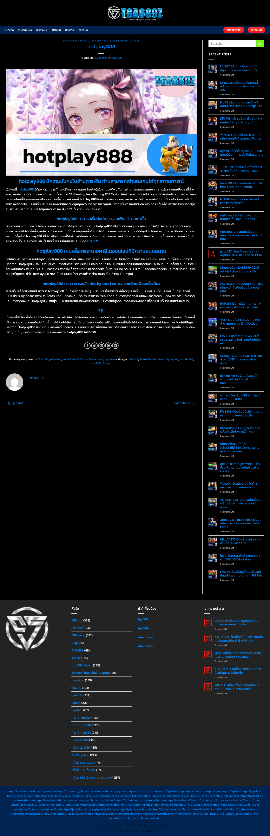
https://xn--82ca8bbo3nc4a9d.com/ (205, 809)
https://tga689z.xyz (68, 791)
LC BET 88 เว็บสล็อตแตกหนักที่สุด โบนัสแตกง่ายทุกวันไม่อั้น (239, 68)
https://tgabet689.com (72, 814)
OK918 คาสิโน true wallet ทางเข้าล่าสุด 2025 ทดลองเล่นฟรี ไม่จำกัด (241, 359)
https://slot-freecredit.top (162, 805)
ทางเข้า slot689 (81, 725)
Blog (74, 642)
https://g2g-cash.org (119, 791)
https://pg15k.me (189, 791)
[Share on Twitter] (94, 345)
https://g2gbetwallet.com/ (135, 809)
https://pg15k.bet (167, 791)
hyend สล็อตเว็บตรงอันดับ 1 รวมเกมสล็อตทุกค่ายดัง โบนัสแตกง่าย (242, 152)
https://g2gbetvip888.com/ (101, 809)
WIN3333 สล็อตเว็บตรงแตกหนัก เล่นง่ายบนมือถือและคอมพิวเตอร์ (241, 136)
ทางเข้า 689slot (81, 717)
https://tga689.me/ (46, 814)
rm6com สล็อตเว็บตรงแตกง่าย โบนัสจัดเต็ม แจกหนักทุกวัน (240, 217)
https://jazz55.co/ (73, 809)
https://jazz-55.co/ (247, 805)
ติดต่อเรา (83, 30)
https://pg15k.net (252, 791)
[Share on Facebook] (87, 345)
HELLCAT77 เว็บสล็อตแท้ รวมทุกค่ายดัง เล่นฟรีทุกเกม (241, 541)
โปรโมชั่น (56, 30)
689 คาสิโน (68, 40)
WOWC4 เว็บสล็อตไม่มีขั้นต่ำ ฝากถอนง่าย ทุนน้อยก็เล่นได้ (240, 485)
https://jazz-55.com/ (24, 809)
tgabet (76, 702)
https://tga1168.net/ (203, 796)
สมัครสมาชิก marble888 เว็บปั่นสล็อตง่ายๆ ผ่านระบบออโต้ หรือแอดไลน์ (240, 523)
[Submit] (260, 43)
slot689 (91, 40)
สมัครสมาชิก (25, 30)
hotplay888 (186, 359)
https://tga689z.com (20, 791)
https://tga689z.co (44, 791)
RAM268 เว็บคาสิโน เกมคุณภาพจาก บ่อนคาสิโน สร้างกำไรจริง (240, 305)
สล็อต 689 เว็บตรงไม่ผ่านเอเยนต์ (92, 777)
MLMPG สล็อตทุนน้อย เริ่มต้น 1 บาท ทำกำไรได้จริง (239, 201)
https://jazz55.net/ (67, 805)
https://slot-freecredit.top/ (144, 818)
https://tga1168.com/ (130, 796)
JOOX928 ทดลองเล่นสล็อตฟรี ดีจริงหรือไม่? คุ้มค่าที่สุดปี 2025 (241, 168)
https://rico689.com (93, 791)
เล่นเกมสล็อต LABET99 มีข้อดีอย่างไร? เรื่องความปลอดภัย (239, 269)
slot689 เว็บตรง (101, 363)
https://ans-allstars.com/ (75, 800)
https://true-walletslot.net (129, 805)
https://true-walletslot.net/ (227, 814)
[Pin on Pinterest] (108, 345)
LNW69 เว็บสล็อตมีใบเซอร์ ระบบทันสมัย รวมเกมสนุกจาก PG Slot (241, 573)
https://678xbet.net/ (22, 800)
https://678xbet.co (47, 800)
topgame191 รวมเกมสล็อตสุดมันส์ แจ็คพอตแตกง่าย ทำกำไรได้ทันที (241, 235)
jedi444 (14, 403)
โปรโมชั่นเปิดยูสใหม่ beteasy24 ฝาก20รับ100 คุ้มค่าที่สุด (240, 557)
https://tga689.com (22, 814)
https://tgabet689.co (127, 814)
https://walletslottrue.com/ (157, 814)
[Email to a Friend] (101, 345)
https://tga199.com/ (203, 800)
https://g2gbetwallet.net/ (167, 809)
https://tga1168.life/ (251, 796)
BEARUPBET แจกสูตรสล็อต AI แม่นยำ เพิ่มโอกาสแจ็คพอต (240, 429)
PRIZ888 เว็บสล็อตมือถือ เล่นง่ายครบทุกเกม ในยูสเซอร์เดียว (241, 413)
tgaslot (76, 710)
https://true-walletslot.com (195, 805)
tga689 (76, 687)
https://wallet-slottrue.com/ (192, 814)
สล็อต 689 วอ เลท (83, 762)
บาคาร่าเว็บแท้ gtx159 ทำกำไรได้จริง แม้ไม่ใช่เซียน (240, 397)
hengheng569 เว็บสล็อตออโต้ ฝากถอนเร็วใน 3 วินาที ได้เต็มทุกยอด (240, 379)
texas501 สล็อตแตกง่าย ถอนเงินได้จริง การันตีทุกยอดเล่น (241, 185)
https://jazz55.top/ (224, 805)
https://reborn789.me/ (42, 805)
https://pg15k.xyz (210, 791)
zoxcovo (116, 57)
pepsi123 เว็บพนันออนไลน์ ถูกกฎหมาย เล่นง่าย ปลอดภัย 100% (241, 253)
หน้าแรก (9, 30)
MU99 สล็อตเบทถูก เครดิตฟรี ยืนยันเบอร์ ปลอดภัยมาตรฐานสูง (241, 104)
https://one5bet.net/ (153, 800)
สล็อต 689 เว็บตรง (83, 770)
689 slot (133, 359)
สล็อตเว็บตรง (146, 637)
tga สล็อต (133, 40)
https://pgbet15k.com (20, 796)
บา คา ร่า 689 (80, 740)
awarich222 (185, 403)
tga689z (77, 695)
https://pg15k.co (231, 791)
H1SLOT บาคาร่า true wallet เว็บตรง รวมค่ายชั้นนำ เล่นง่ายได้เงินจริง (241, 339)
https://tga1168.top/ (227, 796)
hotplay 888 (171, 359)
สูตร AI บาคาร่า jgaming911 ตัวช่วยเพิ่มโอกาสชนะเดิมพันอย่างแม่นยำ (240, 467)
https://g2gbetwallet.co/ (243, 809)
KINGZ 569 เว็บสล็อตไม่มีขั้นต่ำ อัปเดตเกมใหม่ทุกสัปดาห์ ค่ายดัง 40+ (240, 86)
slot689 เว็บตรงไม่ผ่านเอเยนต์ (112, 40)
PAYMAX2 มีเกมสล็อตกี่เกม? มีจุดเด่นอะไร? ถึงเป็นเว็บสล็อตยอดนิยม (242, 287)
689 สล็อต (80, 40)
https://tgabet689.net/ (100, 814)
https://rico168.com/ (127, 800)
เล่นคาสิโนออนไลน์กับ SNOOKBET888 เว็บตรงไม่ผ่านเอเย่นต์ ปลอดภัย (240, 447)
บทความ (69, 30)
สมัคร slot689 (80, 747)
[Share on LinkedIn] (115, 345)
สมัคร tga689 (80, 755)
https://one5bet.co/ (179, 800)
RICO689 (77, 650)
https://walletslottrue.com (96, 805)
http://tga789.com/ (179, 796)
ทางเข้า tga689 (81, 732)
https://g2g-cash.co (144, 791)
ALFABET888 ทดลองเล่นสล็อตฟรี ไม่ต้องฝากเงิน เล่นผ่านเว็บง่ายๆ (240, 503)
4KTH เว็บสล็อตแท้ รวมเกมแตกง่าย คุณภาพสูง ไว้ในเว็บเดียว (240, 321)
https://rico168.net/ (103, 800)
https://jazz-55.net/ (50, 809)
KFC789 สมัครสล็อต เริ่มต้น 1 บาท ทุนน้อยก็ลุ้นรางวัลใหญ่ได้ (241, 120)
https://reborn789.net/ (230, 800)
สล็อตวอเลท (146, 646)
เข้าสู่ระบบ (41, 30)
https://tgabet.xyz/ (155, 796)
